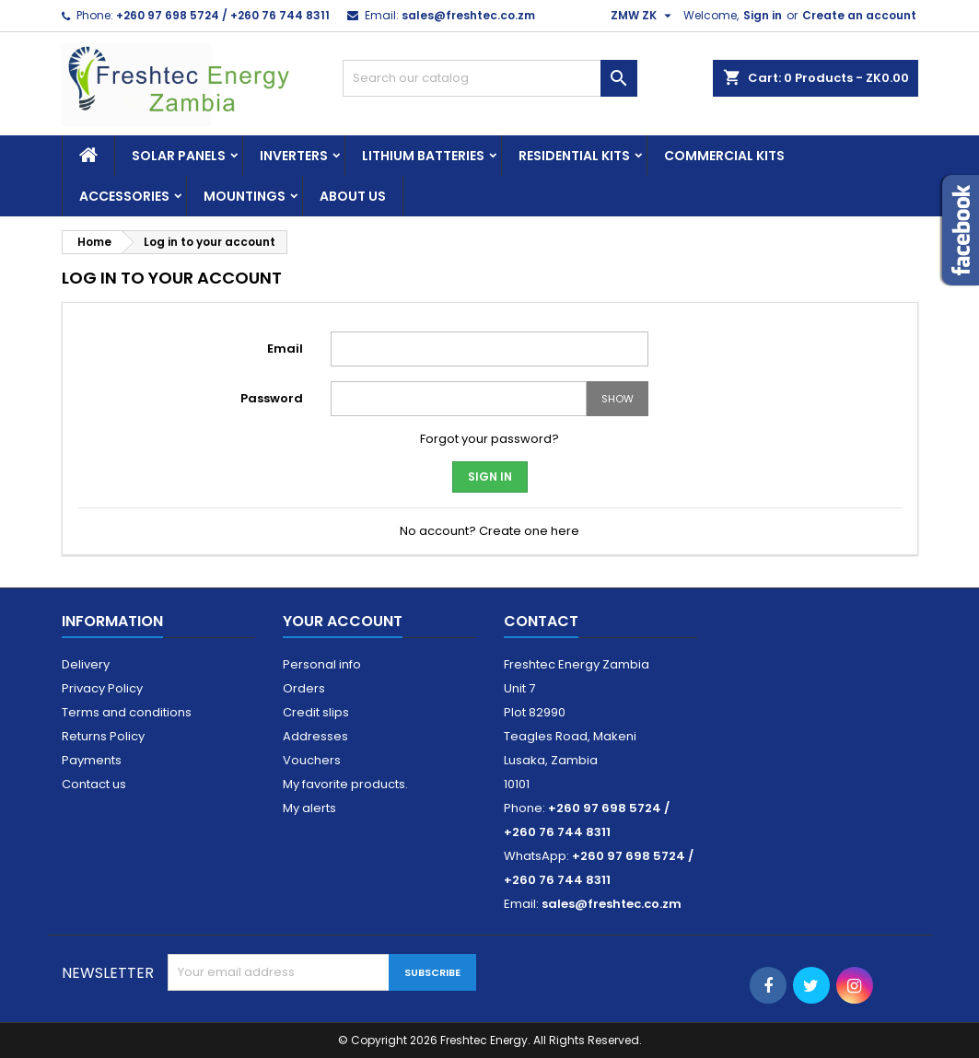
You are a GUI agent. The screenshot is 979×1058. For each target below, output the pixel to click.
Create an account (859, 15)
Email (285, 348)
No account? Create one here (489, 531)
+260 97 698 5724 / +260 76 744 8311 (223, 15)
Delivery (86, 664)
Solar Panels (179, 155)
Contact (541, 621)
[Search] (490, 78)
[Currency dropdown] (643, 15)
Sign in (762, 15)
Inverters (294, 155)
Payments (92, 760)
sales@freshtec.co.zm (468, 15)
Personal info (322, 664)
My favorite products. (345, 784)
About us (353, 196)
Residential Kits (574, 155)
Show (617, 398)
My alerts (309, 808)
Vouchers (312, 760)
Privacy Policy (102, 688)
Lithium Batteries (423, 155)
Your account (342, 621)
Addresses (315, 736)
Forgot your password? (489, 439)
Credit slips (316, 712)
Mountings (245, 196)
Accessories (124, 196)
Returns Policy (103, 736)
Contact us (94, 784)
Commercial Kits (724, 155)
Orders (304, 688)
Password (271, 398)
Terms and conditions (127, 712)
